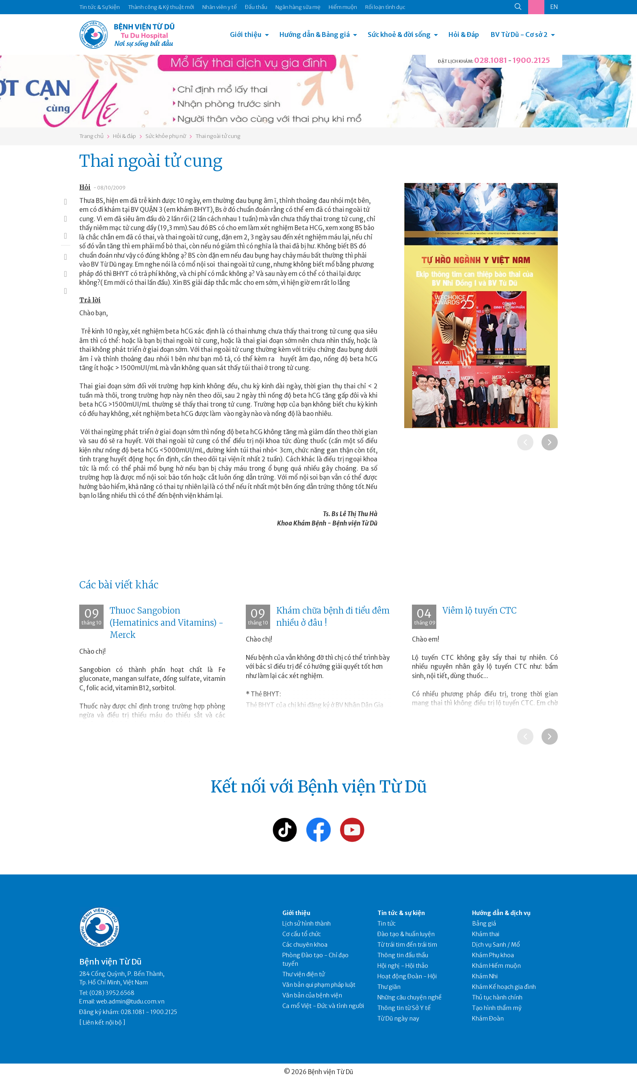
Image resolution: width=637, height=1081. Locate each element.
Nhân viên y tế (219, 7)
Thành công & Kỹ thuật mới (161, 7)
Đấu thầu (256, 7)
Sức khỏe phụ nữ (165, 136)
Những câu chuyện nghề (409, 997)
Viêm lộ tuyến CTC (479, 610)
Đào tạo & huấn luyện (406, 934)
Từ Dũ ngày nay (398, 1018)
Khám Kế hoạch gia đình (504, 987)
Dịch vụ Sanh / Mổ (496, 944)
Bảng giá (484, 923)
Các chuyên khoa (304, 944)
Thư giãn (389, 987)
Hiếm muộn (343, 7)
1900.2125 (531, 60)
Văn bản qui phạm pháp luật (318, 984)
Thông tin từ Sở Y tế (404, 1008)
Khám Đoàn (488, 1018)
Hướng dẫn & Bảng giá (315, 34)
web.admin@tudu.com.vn (130, 1001)
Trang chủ (91, 136)
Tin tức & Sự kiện (99, 7)
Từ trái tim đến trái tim (407, 944)
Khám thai (485, 934)
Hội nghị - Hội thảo (402, 965)
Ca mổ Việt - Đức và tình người (323, 1006)
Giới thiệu (246, 34)
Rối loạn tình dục (385, 7)
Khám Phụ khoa (493, 955)
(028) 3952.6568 (111, 993)
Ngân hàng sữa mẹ (298, 7)
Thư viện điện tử (303, 974)
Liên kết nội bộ (102, 1022)
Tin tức (386, 923)
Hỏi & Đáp (463, 34)
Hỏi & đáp (124, 136)
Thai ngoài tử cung (217, 136)
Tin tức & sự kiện (401, 913)
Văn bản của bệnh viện (312, 995)
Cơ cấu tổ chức (301, 934)
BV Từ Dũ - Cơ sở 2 (519, 34)
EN (554, 7)
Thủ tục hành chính (497, 997)
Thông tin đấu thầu (402, 955)
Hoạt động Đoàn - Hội (407, 976)
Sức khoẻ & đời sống (399, 34)
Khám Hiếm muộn (496, 965)
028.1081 (490, 60)
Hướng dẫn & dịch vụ (501, 913)
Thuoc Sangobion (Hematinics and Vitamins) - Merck (166, 622)
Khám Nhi (485, 976)
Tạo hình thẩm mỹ (497, 1008)
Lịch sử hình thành (306, 923)
